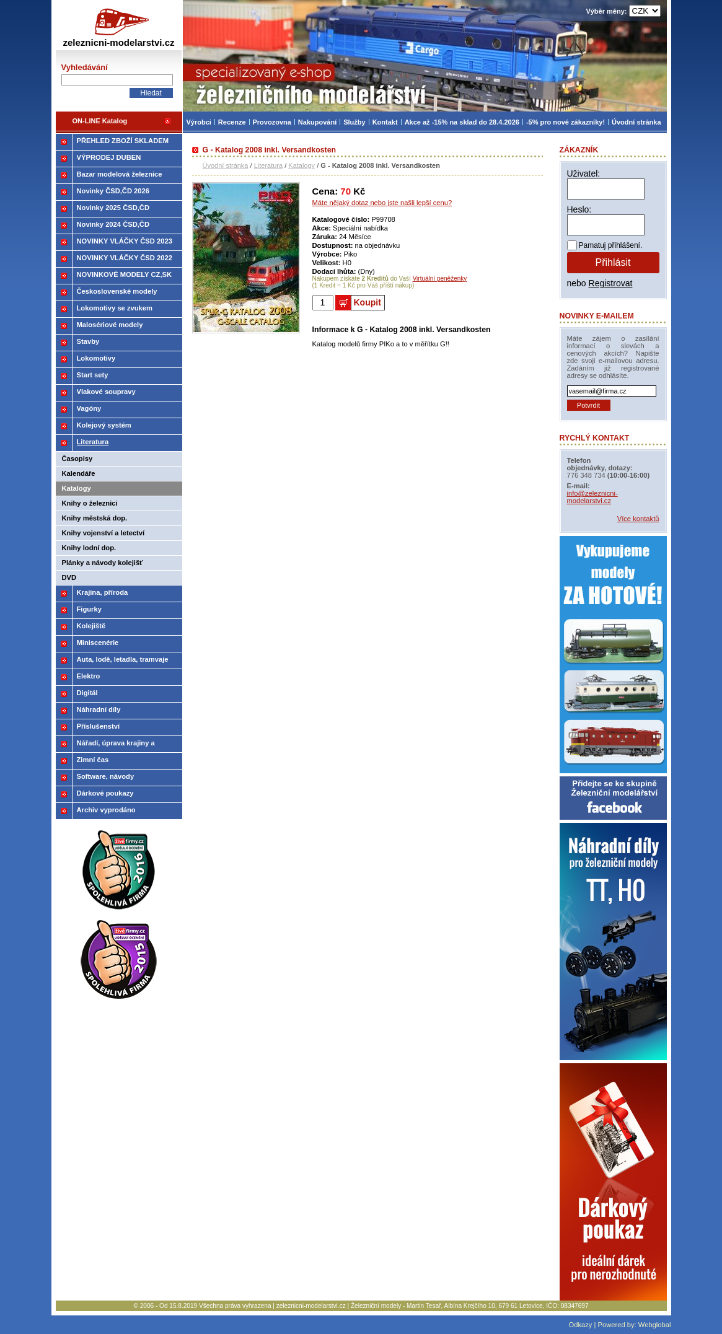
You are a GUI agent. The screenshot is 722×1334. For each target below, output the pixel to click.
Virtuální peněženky (440, 278)
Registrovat (611, 283)
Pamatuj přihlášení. (611, 245)
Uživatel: (584, 173)
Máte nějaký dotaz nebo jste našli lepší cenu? (382, 202)
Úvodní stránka (226, 165)
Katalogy (301, 165)
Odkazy (580, 1324)
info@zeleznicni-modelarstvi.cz (592, 496)
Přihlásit (613, 262)
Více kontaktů (638, 518)
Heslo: (579, 209)
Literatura (268, 165)
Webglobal (654, 1324)
